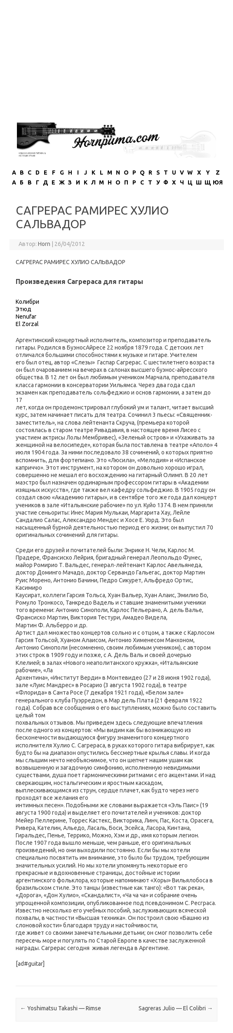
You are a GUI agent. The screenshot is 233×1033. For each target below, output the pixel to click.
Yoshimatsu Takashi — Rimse (60, 1008)
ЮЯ (218, 182)
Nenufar (26, 316)
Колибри (27, 301)
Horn (44, 244)
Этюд (23, 309)
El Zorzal (27, 324)
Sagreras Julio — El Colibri (176, 1008)
